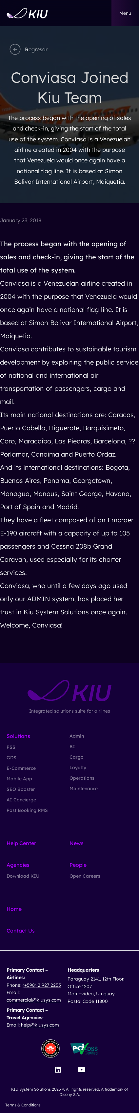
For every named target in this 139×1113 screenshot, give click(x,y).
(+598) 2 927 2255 (42, 985)
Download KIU (23, 876)
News (77, 843)
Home (14, 909)
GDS (11, 758)
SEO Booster (21, 789)
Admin (77, 736)
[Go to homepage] (27, 13)
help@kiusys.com (40, 1025)
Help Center (21, 843)
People (78, 865)
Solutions (18, 736)
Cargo (77, 757)
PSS (11, 747)
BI (72, 746)
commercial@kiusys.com (34, 1000)
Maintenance (84, 789)
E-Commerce (21, 768)
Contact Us (21, 930)
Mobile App (19, 779)
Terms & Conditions (23, 1104)
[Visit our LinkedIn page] (58, 1069)
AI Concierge (21, 800)
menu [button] (125, 13)
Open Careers (85, 876)
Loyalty (78, 767)
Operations (82, 778)
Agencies (18, 865)
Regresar (28, 49)
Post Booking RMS (27, 810)
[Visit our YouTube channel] (81, 1069)
